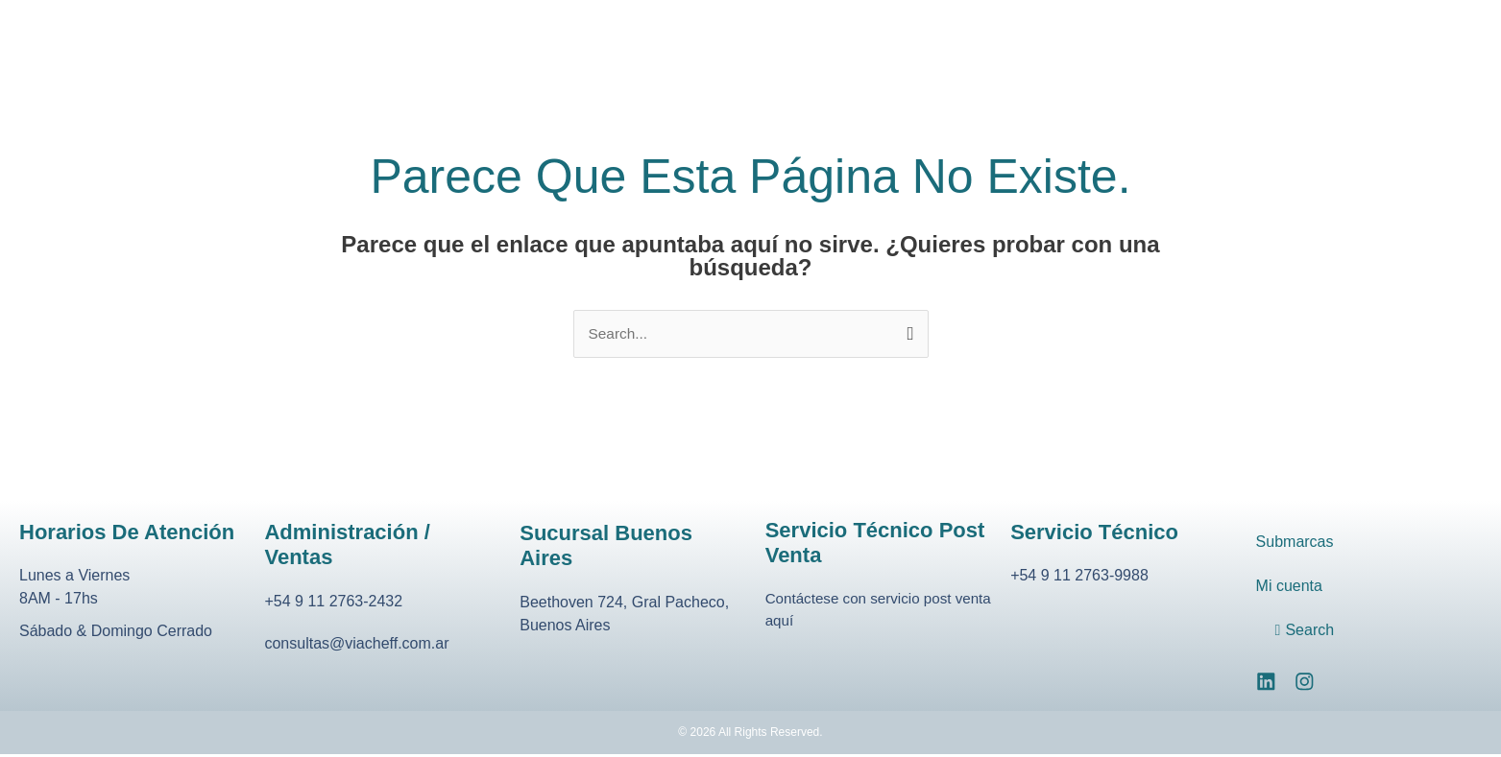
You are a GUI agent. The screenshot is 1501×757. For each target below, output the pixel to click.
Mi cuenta (1289, 587)
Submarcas (1294, 542)
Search (1308, 631)
